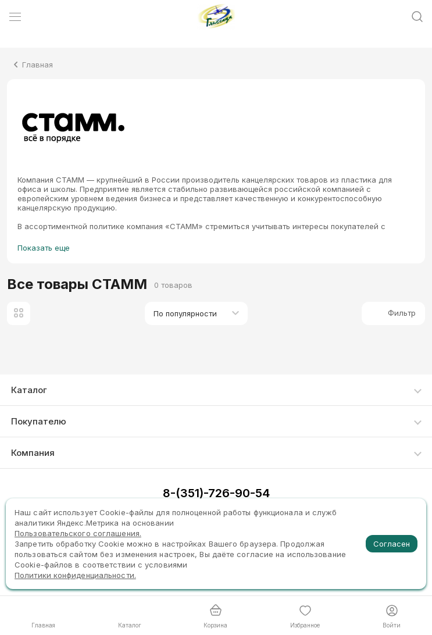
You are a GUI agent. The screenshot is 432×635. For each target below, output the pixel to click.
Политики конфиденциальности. (75, 575)
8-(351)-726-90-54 (216, 493)
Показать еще (43, 247)
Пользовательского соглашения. (78, 533)
